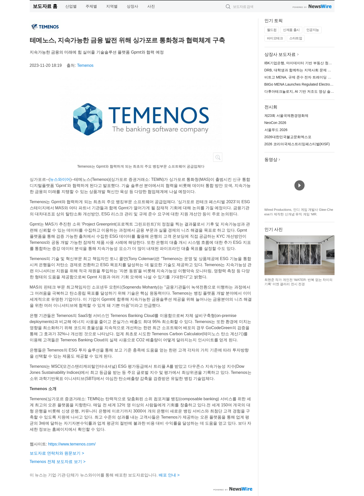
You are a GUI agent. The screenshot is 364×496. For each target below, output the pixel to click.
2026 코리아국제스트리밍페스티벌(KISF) (297, 144)
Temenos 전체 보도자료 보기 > (58, 461)
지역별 (112, 6)
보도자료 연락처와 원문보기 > (57, 453)
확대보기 (217, 157)
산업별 (71, 6)
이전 (268, 255)
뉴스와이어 (60, 179)
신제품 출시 (291, 30)
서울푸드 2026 (276, 130)
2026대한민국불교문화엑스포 (287, 137)
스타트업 (295, 38)
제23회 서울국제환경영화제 (286, 116)
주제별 (91, 6)
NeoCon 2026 (275, 123)
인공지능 (312, 30)
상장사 (132, 6)
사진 (151, 6)
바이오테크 (275, 38)
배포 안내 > (169, 475)
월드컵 (272, 30)
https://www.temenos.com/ (72, 444)
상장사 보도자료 (280, 54)
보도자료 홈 (45, 6)
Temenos (85, 65)
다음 (330, 255)
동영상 (270, 159)
